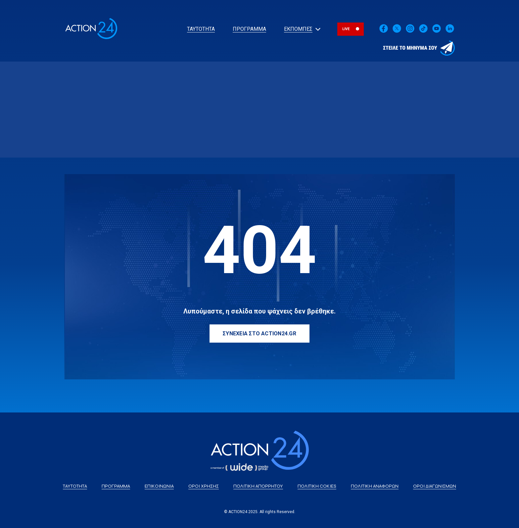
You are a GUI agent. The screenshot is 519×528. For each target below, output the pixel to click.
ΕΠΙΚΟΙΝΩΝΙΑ (159, 486)
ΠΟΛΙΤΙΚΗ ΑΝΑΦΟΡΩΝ (375, 486)
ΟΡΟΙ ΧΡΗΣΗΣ (203, 486)
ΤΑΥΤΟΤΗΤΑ (201, 29)
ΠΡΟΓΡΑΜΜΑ (249, 29)
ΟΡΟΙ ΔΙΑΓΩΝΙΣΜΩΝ (434, 486)
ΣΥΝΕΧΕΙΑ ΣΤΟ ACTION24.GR (259, 333)
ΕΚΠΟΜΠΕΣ (298, 29)
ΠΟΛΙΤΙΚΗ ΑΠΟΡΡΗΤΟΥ (258, 486)
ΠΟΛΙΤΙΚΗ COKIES (317, 486)
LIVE (346, 29)
